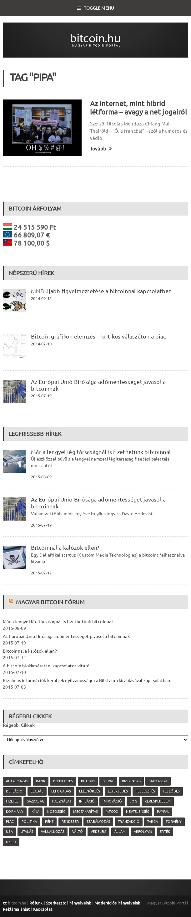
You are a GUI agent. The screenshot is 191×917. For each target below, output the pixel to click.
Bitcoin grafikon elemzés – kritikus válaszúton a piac (98, 336)
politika (29, 821)
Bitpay (108, 781)
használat (61, 801)
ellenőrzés (89, 791)
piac (10, 821)
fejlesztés (145, 791)
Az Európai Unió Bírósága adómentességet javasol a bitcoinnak (66, 636)
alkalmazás (17, 781)
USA (9, 831)
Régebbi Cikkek (18, 725)
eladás (37, 791)
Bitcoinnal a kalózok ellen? (65, 547)
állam (120, 831)
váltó (77, 831)
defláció (14, 791)
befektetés (63, 781)
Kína (36, 811)
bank (40, 781)
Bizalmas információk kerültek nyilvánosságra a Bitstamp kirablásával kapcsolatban (86, 680)
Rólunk (36, 903)
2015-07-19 (41, 396)
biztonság (131, 781)
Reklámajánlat (16, 909)
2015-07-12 (41, 573)
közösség (56, 811)
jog (133, 801)
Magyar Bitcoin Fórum (50, 602)
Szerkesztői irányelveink (68, 903)
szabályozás (98, 821)
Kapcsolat (42, 909)
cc (5, 903)
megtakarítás (85, 811)
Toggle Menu (95, 8)
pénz (49, 821)
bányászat (158, 781)
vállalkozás (52, 831)
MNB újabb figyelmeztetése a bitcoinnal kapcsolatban (101, 291)
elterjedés (118, 791)
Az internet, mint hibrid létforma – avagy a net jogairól (138, 107)
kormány (14, 811)
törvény (174, 821)
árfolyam (143, 831)
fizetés (12, 801)
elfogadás (61, 791)
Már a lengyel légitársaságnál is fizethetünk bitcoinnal (101, 452)
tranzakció (128, 821)
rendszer (70, 821)
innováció (112, 801)
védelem (98, 831)
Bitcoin (88, 781)
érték (165, 831)
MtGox (112, 811)
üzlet (11, 842)
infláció (87, 801)
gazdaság (35, 801)
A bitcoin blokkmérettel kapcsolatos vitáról (47, 665)
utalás (27, 831)
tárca (152, 821)
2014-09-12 (41, 298)
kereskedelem (158, 801)
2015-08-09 (41, 477)
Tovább (101, 148)
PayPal (163, 811)
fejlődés (171, 791)
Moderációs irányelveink (117, 903)
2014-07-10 (41, 344)
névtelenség (137, 811)
